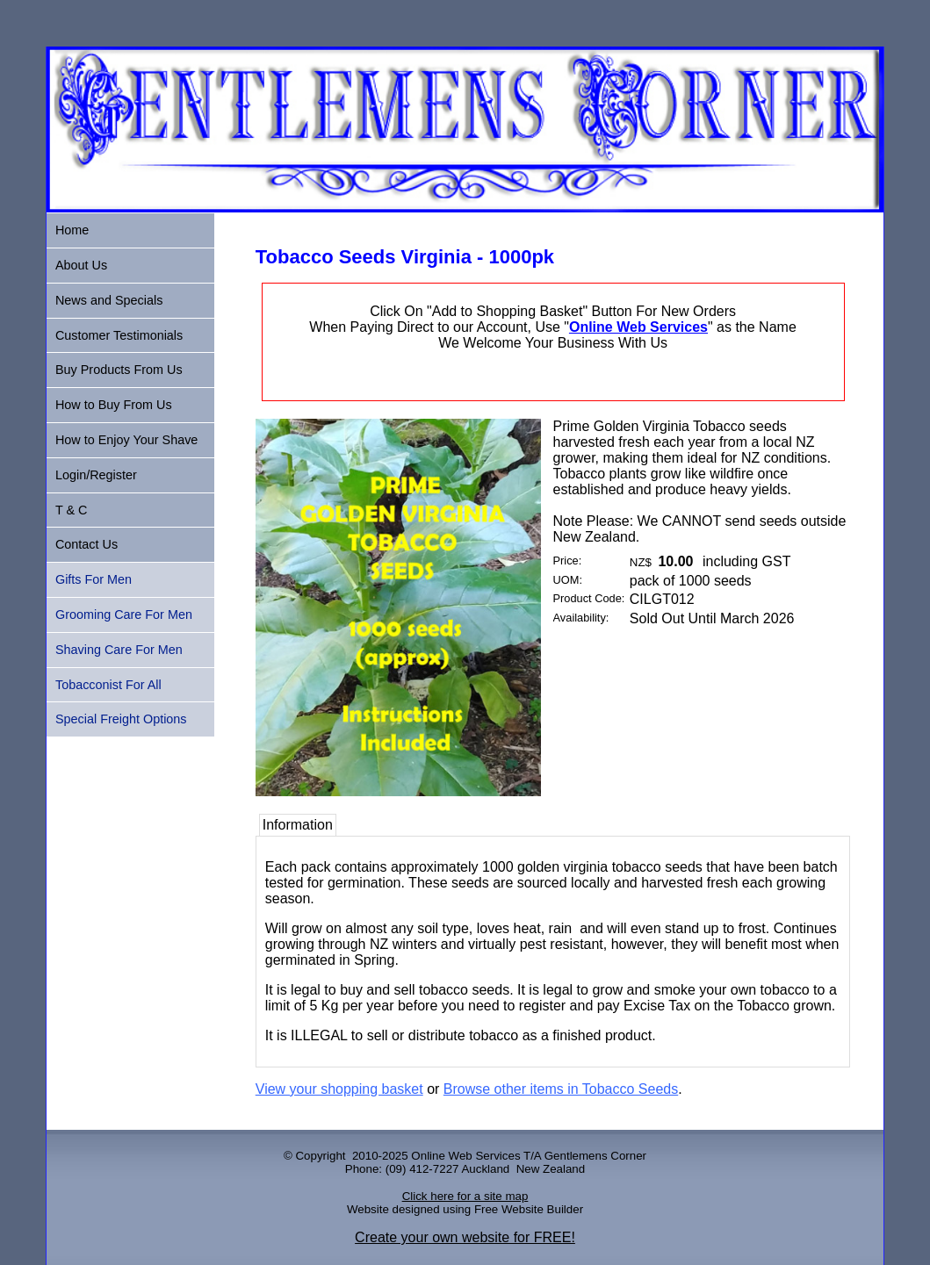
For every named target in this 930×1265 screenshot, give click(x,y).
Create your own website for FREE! (465, 1237)
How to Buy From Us (113, 405)
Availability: (581, 617)
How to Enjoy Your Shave (126, 440)
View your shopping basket (339, 1089)
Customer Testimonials (119, 335)
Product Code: (589, 598)
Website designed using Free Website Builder (465, 1209)
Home (72, 230)
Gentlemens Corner (595, 1155)
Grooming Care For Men (123, 614)
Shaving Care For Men (119, 650)
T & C (71, 510)
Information (298, 824)
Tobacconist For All (108, 685)
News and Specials (108, 300)
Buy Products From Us (119, 370)
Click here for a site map (465, 1196)
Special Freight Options (121, 719)
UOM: (567, 579)
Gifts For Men (93, 579)
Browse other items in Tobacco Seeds (560, 1089)
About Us (81, 265)
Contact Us (86, 544)
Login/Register (96, 475)
